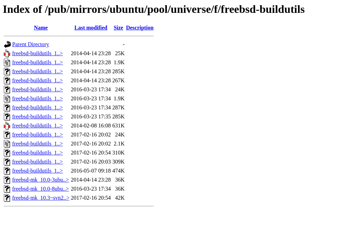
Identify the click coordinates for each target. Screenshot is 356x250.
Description (139, 28)
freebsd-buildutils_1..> (37, 53)
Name (41, 28)
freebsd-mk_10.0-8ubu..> (40, 189)
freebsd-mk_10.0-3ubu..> (40, 180)
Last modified (90, 28)
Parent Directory (30, 44)
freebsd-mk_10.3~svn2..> (41, 198)
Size (118, 28)
